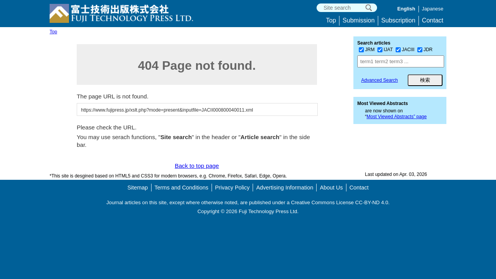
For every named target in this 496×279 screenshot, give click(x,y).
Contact (432, 20)
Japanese (433, 9)
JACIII (405, 49)
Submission (359, 20)
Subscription (398, 20)
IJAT (385, 49)
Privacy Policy (232, 187)
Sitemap (137, 187)
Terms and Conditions (181, 187)
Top (331, 20)
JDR (424, 49)
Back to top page (197, 165)
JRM (367, 49)
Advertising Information (284, 187)
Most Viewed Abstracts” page (397, 116)
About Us (331, 187)
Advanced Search (379, 80)
